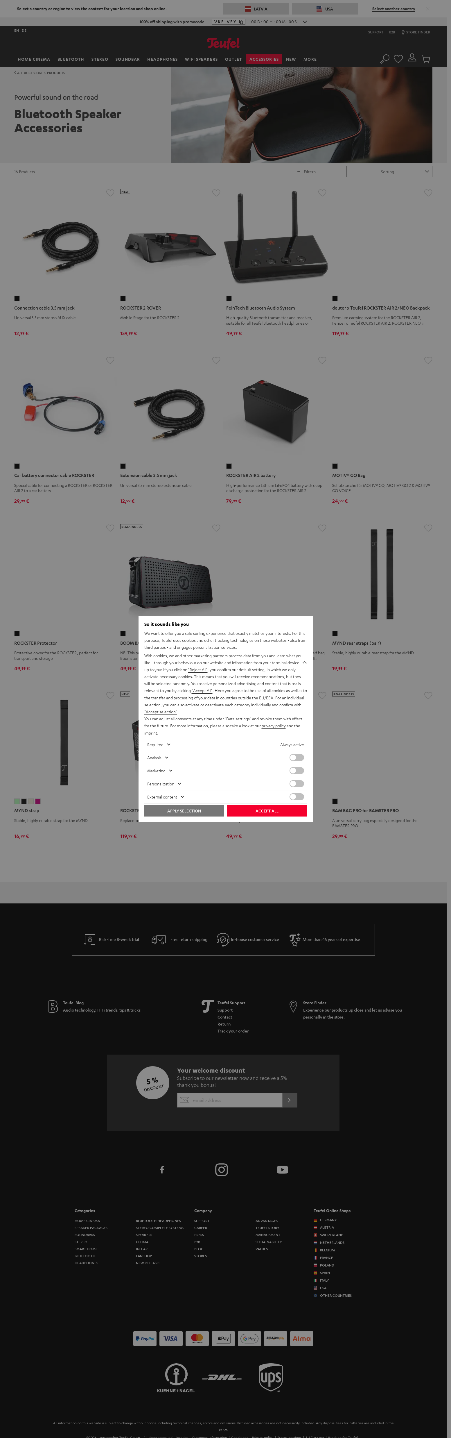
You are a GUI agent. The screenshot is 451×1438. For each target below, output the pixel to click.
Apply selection (184, 810)
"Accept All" (202, 690)
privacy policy (274, 725)
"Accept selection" (160, 711)
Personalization (160, 783)
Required (155, 744)
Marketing (156, 770)
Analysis (154, 757)
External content (162, 796)
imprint (150, 732)
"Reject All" (198, 669)
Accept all (267, 810)
